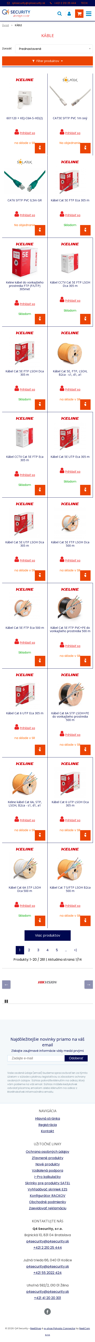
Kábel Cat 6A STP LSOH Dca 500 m (25, 889)
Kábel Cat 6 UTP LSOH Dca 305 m (70, 803)
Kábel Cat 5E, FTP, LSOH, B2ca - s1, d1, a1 (70, 373)
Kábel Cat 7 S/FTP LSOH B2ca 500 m (70, 889)
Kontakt (47, 1131)
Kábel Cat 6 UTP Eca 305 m (24, 713)
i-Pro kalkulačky (47, 1176)
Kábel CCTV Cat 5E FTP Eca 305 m (24, 458)
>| (75, 950)
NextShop (35, 1328)
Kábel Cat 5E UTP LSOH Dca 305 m (24, 544)
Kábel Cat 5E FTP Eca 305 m (70, 200)
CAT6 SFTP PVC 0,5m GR (25, 200)
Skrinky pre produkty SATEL (47, 1183)
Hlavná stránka (47, 1118)
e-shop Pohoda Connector (59, 1328)
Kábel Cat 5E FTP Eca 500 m (24, 627)
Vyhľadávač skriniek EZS (47, 1189)
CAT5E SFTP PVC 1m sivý (70, 118)
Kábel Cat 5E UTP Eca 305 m (70, 456)
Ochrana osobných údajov (47, 1151)
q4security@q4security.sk (28, 3)
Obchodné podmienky (47, 1202)
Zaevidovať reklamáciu (47, 1208)
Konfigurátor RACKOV (47, 1195)
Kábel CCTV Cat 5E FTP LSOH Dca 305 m (70, 284)
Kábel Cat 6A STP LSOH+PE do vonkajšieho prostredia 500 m (70, 717)
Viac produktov (47, 935)
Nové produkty (47, 1164)
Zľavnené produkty (47, 1158)
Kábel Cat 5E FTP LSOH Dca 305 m (24, 373)
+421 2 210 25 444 (65, 3)
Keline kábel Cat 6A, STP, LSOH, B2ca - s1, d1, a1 (25, 803)
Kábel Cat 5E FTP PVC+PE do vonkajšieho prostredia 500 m (70, 629)
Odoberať (76, 1058)
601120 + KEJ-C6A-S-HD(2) (25, 118)
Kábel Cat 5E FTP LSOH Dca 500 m (70, 544)
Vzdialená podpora (47, 1170)
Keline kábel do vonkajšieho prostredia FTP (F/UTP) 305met (25, 286)
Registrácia (47, 1124)
